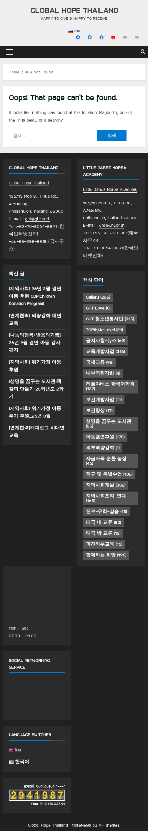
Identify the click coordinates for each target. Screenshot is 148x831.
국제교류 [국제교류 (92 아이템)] (99, 362)
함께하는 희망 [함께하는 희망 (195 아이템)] (106, 555)
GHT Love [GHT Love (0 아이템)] (98, 308)
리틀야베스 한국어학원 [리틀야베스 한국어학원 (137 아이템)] (110, 386)
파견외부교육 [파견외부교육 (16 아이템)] (104, 544)
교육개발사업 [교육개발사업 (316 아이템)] (105, 351)
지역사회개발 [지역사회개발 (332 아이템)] (105, 485)
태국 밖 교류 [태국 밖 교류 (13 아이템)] (103, 533)
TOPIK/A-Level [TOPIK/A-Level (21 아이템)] (104, 329)
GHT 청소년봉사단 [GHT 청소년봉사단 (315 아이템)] (110, 319)
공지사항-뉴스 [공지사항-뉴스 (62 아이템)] (105, 340)
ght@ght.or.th (37, 218)
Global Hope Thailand (74, 10)
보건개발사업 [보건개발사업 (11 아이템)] (104, 399)
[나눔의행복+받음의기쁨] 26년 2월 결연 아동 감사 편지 (35, 342)
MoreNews (81, 825)
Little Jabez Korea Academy (110, 189)
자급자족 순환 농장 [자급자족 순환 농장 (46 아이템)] (106, 461)
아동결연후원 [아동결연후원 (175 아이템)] (105, 437)
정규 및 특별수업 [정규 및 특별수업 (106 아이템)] (109, 474)
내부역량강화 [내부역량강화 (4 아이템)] (103, 373)
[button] (9, 52)
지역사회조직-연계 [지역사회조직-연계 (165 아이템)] (106, 498)
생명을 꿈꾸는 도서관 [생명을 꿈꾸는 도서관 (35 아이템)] (108, 424)
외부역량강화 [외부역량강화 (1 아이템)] (102, 447)
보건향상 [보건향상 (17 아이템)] (99, 410)
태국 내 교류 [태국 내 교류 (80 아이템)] (103, 522)
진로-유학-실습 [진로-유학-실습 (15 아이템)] (106, 511)
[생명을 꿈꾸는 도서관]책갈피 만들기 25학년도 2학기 (36, 389)
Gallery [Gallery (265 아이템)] (98, 297)
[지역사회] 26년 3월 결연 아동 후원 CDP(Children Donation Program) (35, 296)
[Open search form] (143, 52)
